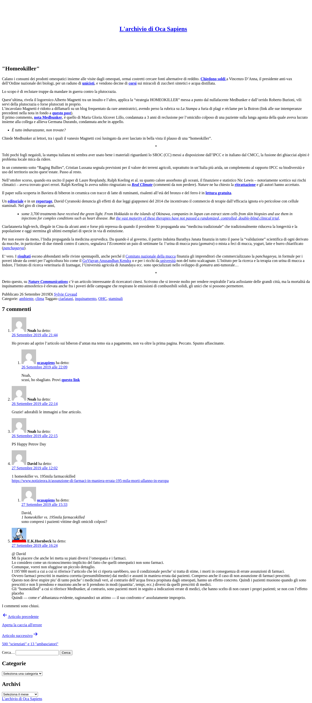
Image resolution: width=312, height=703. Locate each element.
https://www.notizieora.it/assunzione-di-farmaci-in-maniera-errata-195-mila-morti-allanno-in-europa (90, 481)
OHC (102, 299)
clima (39, 299)
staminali (115, 299)
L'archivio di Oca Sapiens (153, 29)
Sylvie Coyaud (65, 294)
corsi (132, 83)
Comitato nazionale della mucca (151, 256)
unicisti (88, 83)
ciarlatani (65, 299)
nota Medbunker (48, 117)
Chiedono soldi (213, 79)
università (167, 261)
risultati (24, 256)
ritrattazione (245, 185)
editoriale (16, 201)
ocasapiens (46, 363)
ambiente (26, 299)
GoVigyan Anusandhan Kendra (106, 261)
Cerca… (8, 652)
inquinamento (85, 299)
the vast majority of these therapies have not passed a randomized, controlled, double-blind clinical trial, (198, 218)
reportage (44, 201)
